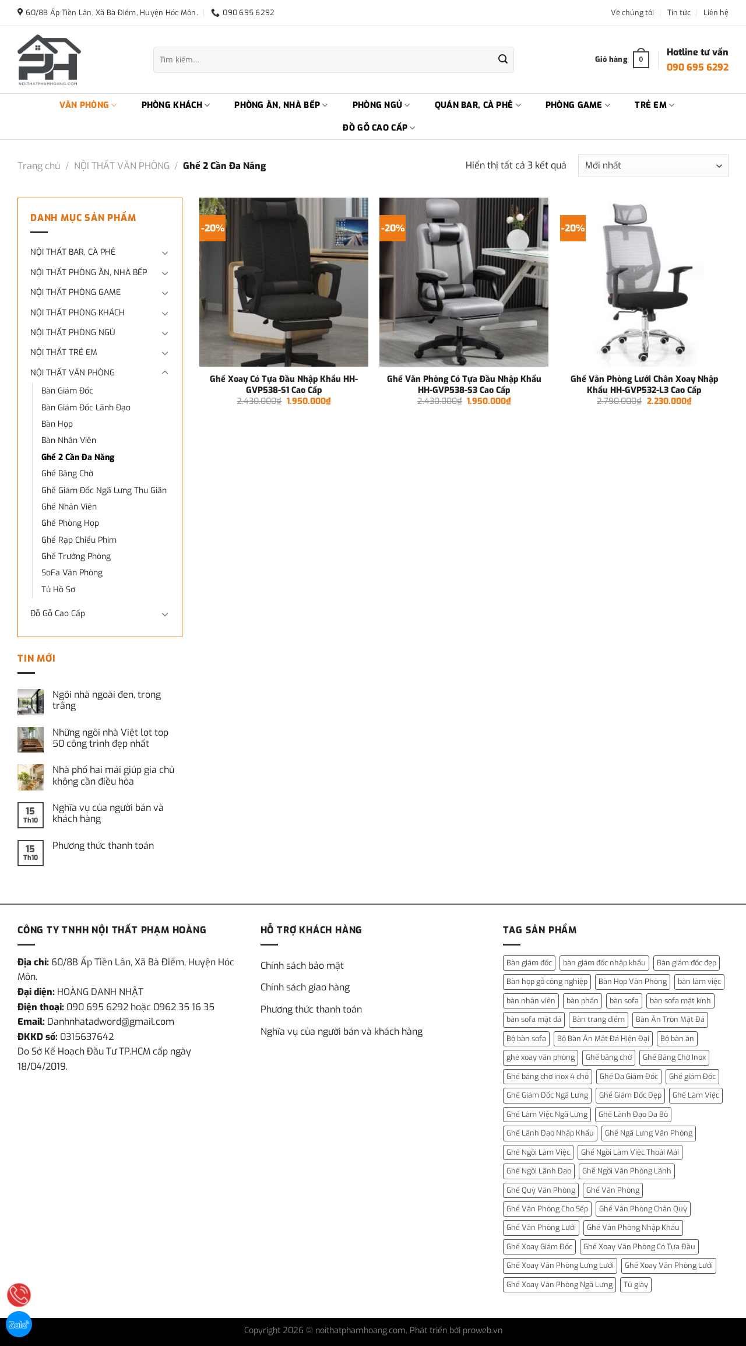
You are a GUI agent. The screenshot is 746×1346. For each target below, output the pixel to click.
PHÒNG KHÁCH (176, 105)
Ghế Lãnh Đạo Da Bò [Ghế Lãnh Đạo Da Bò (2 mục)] (633, 1114)
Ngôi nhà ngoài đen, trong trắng (106, 700)
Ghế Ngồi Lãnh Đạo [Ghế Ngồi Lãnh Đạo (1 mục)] (538, 1171)
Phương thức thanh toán (103, 845)
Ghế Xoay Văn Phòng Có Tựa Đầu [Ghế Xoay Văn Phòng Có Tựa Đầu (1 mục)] (639, 1247)
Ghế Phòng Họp (70, 523)
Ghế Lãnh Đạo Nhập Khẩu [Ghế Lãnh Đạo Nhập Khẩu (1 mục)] (550, 1133)
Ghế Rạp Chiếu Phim (79, 540)
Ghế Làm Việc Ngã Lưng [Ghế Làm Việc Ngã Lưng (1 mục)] (546, 1114)
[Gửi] (503, 60)
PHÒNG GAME (578, 105)
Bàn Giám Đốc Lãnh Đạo (86, 407)
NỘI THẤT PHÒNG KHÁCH (77, 312)
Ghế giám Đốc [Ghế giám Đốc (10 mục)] (692, 1076)
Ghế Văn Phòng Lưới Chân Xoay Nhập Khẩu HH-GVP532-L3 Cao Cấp (644, 385)
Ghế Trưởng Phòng (76, 556)
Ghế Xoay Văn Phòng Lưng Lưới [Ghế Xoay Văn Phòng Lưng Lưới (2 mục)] (560, 1265)
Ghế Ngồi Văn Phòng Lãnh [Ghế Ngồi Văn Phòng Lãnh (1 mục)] (626, 1171)
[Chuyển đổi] (165, 252)
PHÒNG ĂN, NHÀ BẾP (281, 105)
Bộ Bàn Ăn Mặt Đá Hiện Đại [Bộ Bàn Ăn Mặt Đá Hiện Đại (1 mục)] (603, 1038)
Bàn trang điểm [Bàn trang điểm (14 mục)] (598, 1019)
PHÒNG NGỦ (381, 105)
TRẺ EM (654, 105)
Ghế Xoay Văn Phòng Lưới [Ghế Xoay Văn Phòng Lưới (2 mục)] (669, 1265)
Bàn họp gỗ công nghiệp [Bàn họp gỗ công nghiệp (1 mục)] (546, 981)
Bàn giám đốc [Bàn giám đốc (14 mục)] (529, 963)
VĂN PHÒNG (88, 105)
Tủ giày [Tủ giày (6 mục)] (636, 1284)
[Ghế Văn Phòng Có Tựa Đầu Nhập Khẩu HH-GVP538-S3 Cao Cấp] (463, 282)
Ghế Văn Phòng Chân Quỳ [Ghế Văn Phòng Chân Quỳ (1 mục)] (643, 1209)
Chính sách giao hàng (305, 987)
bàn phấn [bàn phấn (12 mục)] (582, 1001)
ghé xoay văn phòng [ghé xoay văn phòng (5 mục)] (540, 1057)
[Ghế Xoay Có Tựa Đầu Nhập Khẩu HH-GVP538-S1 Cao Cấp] (283, 282)
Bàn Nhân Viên (68, 440)
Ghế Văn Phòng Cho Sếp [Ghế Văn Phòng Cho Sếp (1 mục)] (547, 1209)
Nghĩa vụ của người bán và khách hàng (108, 813)
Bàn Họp (57, 424)
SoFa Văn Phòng (72, 572)
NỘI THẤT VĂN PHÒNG (122, 166)
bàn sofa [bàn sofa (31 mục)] (624, 1001)
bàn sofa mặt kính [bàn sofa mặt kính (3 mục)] (680, 1001)
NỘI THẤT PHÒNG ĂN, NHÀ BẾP (88, 272)
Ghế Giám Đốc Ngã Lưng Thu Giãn (104, 490)
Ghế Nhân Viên (69, 506)
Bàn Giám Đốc (67, 390)
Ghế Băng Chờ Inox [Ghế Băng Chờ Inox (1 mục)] (674, 1057)
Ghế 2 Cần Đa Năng (77, 457)
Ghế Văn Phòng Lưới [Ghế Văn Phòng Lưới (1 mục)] (541, 1227)
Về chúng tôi (632, 12)
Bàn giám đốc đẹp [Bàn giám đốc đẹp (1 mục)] (686, 963)
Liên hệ (716, 12)
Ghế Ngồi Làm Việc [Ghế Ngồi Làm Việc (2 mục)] (538, 1152)
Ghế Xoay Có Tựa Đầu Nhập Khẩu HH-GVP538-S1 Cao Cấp (284, 385)
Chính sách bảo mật (302, 966)
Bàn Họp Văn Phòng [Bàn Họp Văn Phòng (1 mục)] (633, 981)
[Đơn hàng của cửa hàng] (653, 165)
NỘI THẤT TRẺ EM (63, 352)
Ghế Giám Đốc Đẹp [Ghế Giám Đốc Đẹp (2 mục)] (630, 1095)
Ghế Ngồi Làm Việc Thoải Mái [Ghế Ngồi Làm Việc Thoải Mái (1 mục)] (630, 1152)
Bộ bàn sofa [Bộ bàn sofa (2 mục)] (526, 1038)
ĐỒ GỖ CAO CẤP (379, 128)
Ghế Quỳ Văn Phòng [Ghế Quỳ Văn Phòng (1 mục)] (540, 1190)
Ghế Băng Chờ (67, 473)
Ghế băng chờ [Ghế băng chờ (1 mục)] (609, 1057)
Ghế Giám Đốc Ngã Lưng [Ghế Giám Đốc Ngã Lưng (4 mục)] (547, 1095)
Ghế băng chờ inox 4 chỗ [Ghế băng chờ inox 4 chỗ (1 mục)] (547, 1076)
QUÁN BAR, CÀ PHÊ (478, 105)
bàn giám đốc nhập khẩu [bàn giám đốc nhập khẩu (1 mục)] (604, 963)
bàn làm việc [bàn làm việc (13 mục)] (699, 981)
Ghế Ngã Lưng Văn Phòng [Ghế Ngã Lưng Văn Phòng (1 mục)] (648, 1133)
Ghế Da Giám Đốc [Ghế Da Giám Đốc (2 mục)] (629, 1076)
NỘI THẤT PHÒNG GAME (75, 292)
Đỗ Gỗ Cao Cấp (57, 613)
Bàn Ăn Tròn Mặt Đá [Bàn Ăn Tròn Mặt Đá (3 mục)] (670, 1019)
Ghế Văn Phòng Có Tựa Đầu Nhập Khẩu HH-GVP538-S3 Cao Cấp (464, 385)
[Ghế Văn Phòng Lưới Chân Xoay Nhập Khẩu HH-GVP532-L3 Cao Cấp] (644, 282)
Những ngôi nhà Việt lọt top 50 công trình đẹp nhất (110, 738)
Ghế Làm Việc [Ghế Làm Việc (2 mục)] (696, 1095)
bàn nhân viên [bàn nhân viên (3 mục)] (530, 1001)
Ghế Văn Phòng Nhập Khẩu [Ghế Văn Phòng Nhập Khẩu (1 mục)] (633, 1227)
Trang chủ (38, 166)
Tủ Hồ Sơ (58, 589)
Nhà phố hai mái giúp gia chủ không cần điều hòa (113, 775)
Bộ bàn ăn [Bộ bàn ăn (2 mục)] (677, 1038)
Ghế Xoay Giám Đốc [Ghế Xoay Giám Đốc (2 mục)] (539, 1247)
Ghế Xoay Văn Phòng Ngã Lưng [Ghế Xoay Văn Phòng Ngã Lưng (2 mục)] (559, 1284)
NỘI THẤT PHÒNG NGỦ (72, 332)
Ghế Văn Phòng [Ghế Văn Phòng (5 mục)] (612, 1190)
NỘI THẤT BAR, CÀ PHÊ (72, 252)
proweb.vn (482, 1330)
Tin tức (679, 12)
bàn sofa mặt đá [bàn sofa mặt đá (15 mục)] (533, 1019)
